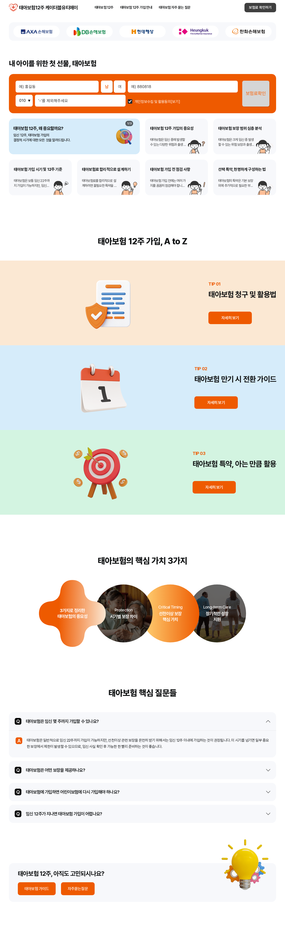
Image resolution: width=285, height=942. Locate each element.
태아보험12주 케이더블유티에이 (13, 8)
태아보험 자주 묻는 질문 (174, 8)
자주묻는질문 (78, 888)
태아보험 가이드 (36, 888)
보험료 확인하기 (260, 8)
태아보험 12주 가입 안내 (136, 8)
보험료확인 (255, 94)
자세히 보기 (230, 317)
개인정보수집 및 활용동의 (152, 102)
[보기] (174, 102)
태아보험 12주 (104, 8)
